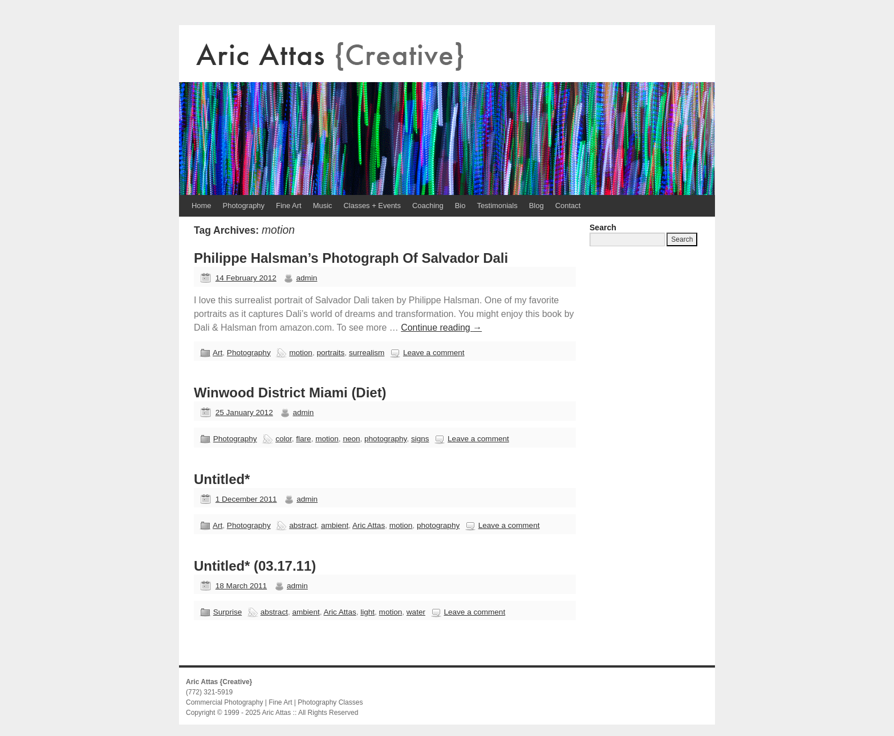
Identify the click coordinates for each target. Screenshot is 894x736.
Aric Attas (368, 525)
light (367, 612)
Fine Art (289, 205)
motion (300, 352)
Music (322, 205)
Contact (568, 205)
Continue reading (441, 327)
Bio (460, 205)
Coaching (428, 205)
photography (385, 438)
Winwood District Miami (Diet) (290, 392)
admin (306, 278)
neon (351, 438)
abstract (302, 525)
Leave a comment (434, 352)
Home (202, 205)
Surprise (227, 612)
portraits (330, 352)
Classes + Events (372, 205)
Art (217, 352)
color (283, 438)
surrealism (366, 352)
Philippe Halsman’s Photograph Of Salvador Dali (351, 258)
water (416, 612)
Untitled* (222, 479)
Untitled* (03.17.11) (255, 566)
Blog (536, 205)
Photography (244, 205)
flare (303, 438)
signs (420, 438)
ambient (334, 525)
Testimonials (497, 205)
